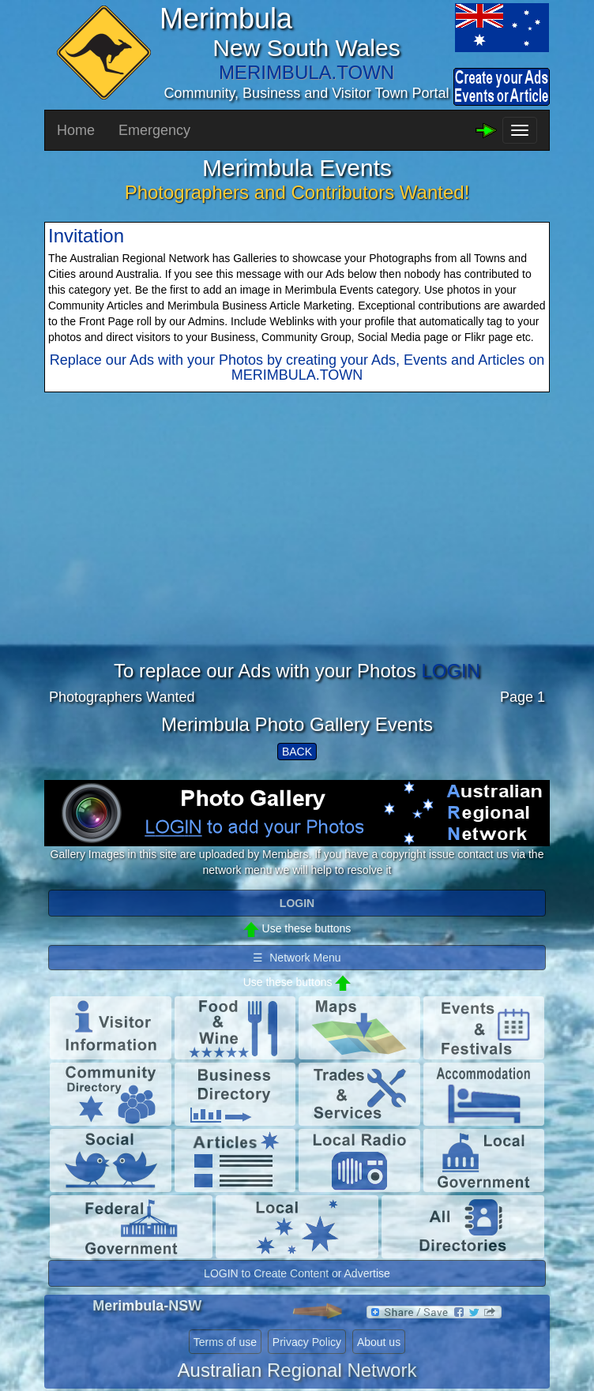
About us (378, 1342)
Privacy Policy (307, 1342)
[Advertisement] (297, 550)
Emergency (154, 130)
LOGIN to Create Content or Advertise (297, 1273)
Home (76, 130)
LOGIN (450, 670)
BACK (297, 751)
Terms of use (225, 1342)
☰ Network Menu (296, 957)
